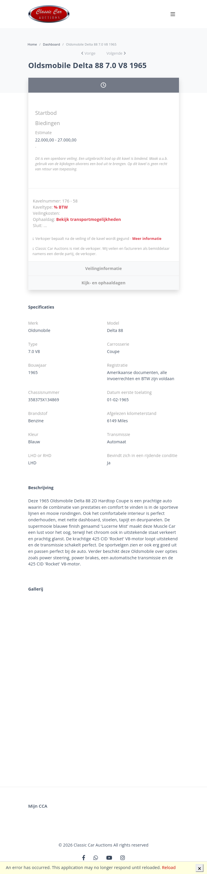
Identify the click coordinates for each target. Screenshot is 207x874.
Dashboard (51, 44)
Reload (169, 867)
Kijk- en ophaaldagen (103, 282)
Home (32, 44)
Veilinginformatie (103, 268)
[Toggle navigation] (173, 14)
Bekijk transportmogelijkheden (88, 219)
